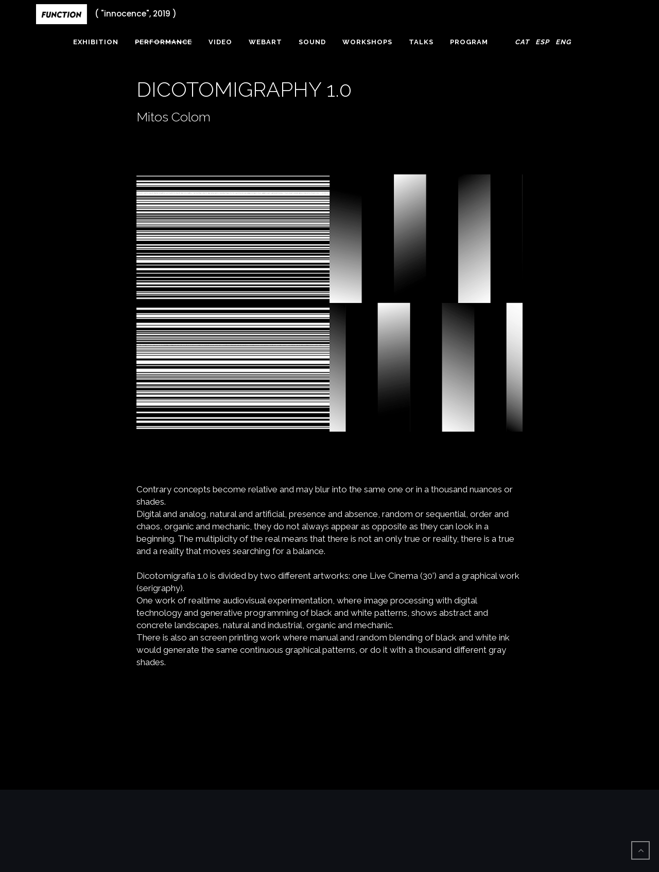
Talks (421, 42)
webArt (265, 42)
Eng (563, 42)
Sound (312, 42)
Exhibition (95, 42)
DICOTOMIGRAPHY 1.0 (244, 89)
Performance (163, 42)
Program (469, 42)
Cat (522, 42)
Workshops (367, 42)
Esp (542, 42)
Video (220, 42)
